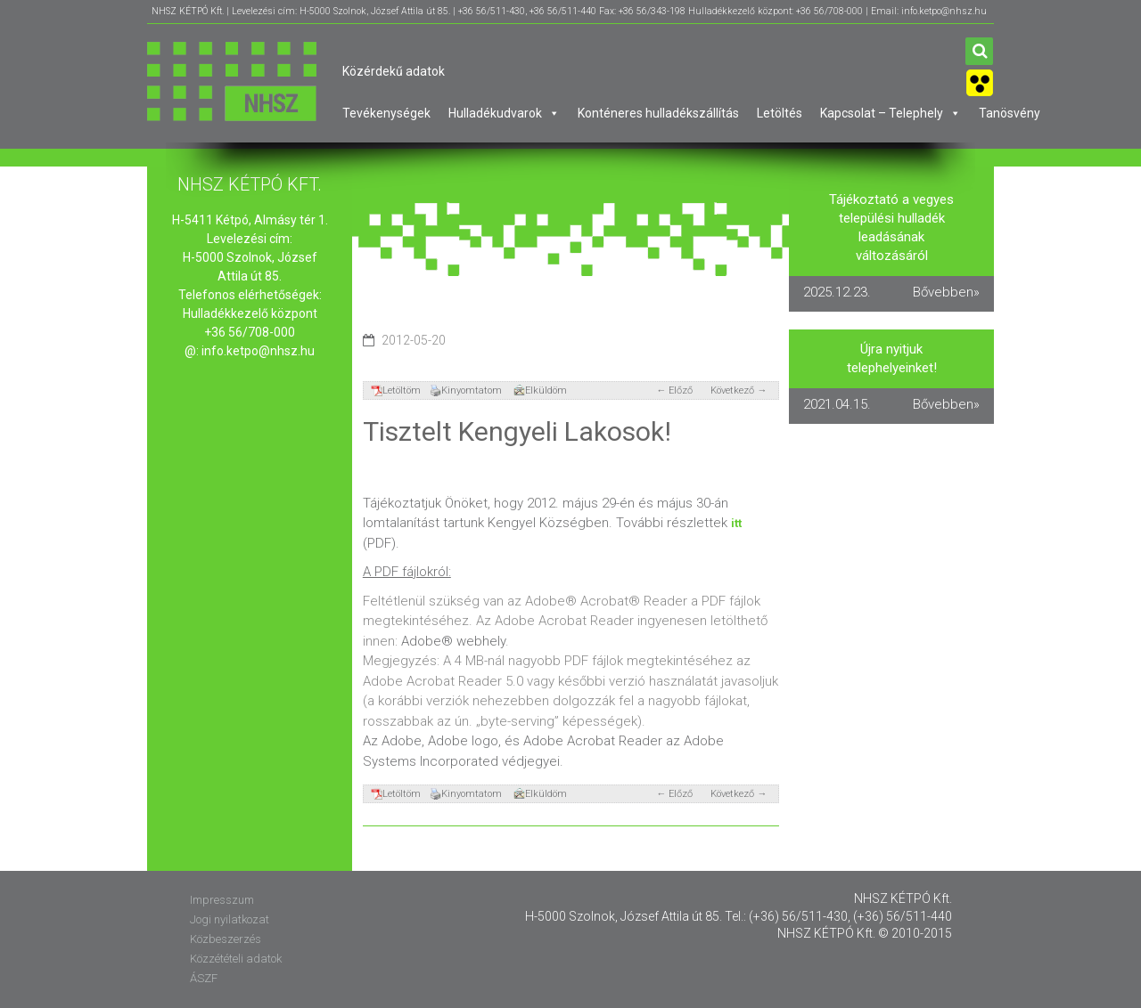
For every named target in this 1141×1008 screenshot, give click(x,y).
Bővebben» (946, 292)
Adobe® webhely (453, 641)
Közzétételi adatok (236, 958)
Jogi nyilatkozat (229, 919)
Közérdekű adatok (393, 71)
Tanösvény (1009, 113)
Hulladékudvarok (504, 113)
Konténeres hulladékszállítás (658, 113)
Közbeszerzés (225, 939)
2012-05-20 (414, 340)
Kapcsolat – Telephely (890, 113)
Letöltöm (396, 390)
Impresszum (222, 899)
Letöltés (779, 113)
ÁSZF (204, 978)
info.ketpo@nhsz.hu (258, 351)
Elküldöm (540, 390)
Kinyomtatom (466, 390)
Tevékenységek (386, 113)
